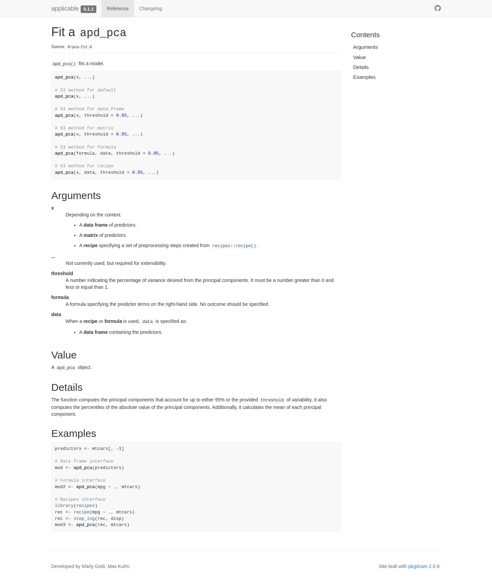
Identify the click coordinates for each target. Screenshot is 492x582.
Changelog (150, 8)
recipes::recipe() (234, 246)
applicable (65, 8)
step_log (84, 518)
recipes (85, 505)
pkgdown (417, 566)
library (64, 505)
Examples (364, 77)
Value (359, 57)
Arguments (365, 47)
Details (361, 67)
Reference (118, 8)
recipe (81, 512)
